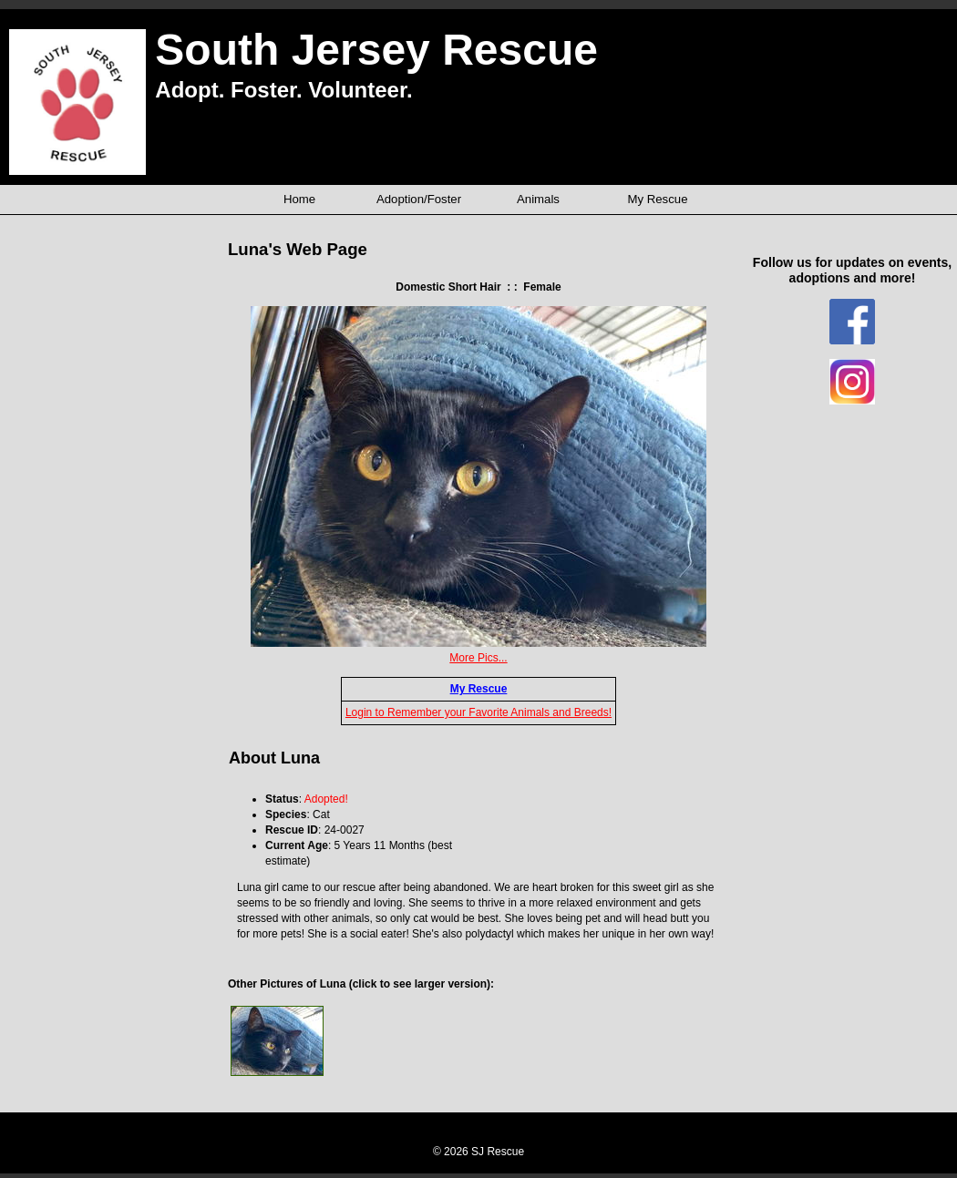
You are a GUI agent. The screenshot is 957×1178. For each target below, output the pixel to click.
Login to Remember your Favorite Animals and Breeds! (478, 712)
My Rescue (479, 688)
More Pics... (478, 657)
